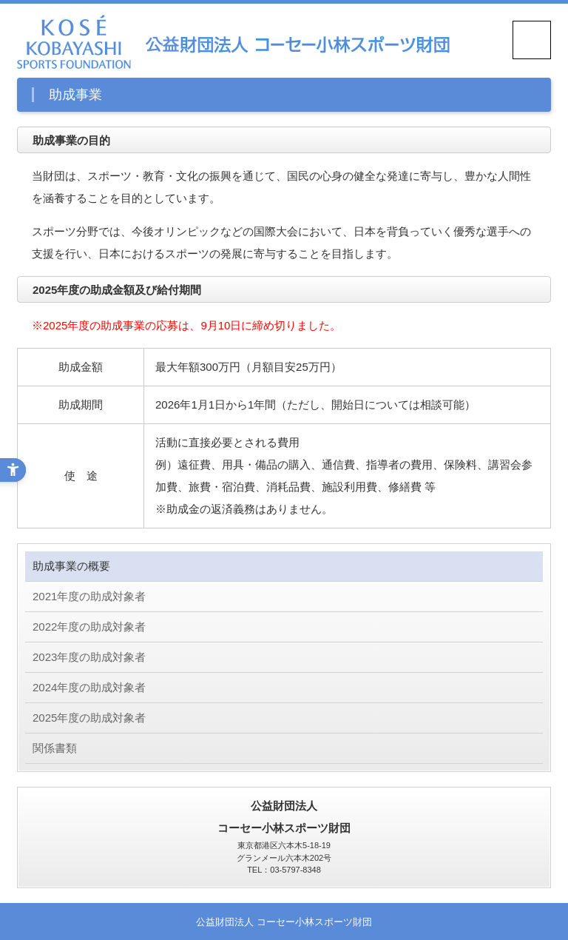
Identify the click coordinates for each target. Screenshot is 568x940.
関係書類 (55, 748)
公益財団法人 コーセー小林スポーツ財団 (283, 922)
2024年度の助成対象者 (89, 687)
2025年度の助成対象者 (89, 717)
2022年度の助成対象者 (89, 626)
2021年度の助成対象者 (89, 596)
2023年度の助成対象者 (89, 657)
